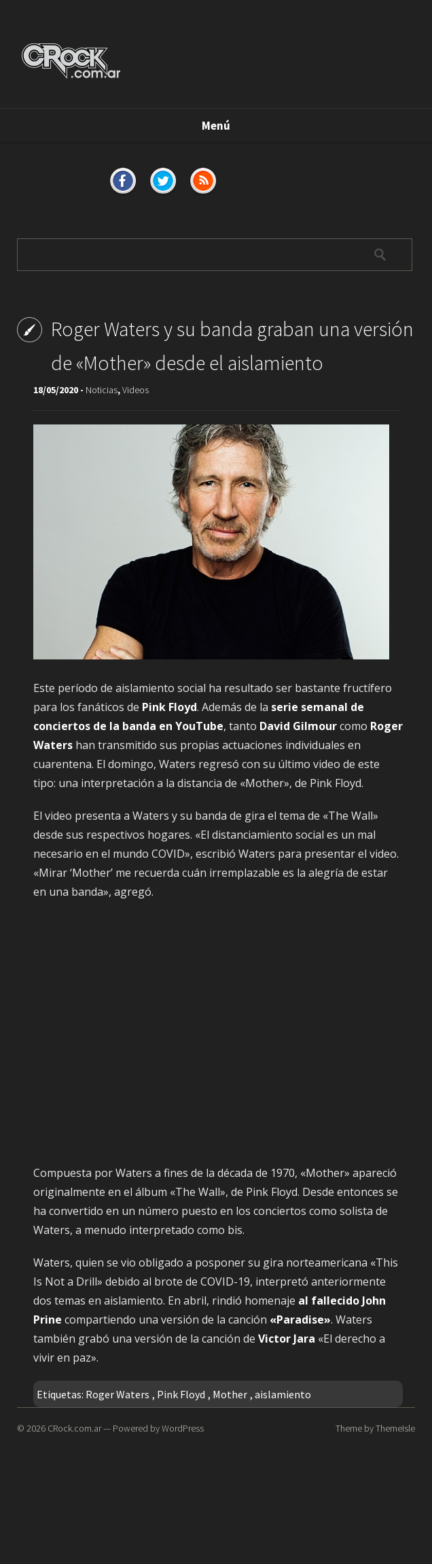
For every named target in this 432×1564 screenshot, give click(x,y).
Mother (230, 1394)
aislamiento (283, 1394)
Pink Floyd (181, 1394)
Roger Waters (117, 1394)
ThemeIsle (395, 1428)
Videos (135, 390)
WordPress (183, 1428)
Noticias (102, 390)
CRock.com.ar (74, 1428)
